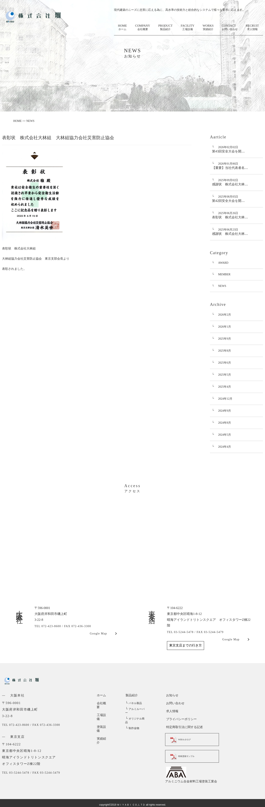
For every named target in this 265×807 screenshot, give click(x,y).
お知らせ (171, 695)
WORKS (208, 27)
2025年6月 (224, 362)
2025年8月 (224, 350)
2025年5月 (224, 374)
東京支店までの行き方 (185, 645)
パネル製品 (133, 703)
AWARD (223, 262)
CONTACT (230, 27)
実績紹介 (103, 727)
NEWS (222, 286)
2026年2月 (224, 314)
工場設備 (103, 711)
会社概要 (103, 703)
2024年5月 (224, 434)
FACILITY (187, 27)
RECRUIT (252, 27)
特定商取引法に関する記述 (183, 727)
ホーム (101, 695)
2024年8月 (224, 422)
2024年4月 (224, 446)
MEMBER (224, 274)
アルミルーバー (136, 709)
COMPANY (142, 27)
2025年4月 (224, 386)
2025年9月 (224, 338)
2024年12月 (225, 398)
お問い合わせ (174, 703)
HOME (122, 27)
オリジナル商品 (136, 715)
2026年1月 (224, 326)
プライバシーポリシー (180, 719)
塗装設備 (103, 719)
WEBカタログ (183, 739)
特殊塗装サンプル (186, 755)
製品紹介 (131, 695)
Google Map (98, 633)
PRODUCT (165, 27)
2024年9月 (224, 410)
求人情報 (171, 711)
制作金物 (132, 721)
